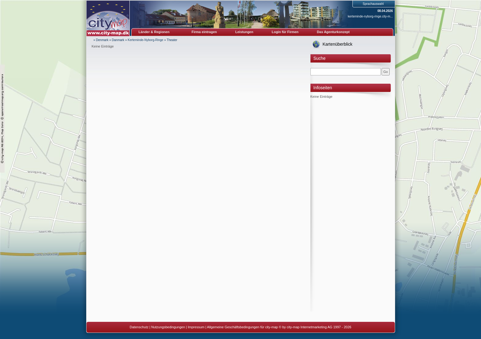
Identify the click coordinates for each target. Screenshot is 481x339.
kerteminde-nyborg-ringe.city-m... (370, 16)
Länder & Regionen (154, 32)
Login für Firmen (285, 32)
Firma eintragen (204, 32)
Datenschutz (139, 327)
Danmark (118, 40)
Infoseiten (323, 87)
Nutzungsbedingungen (168, 327)
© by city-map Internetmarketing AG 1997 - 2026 (315, 327)
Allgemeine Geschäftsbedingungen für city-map (242, 327)
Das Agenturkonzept (333, 32)
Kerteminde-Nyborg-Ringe (145, 40)
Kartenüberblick (337, 44)
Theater (172, 40)
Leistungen (244, 32)
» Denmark (101, 40)
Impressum (196, 327)
